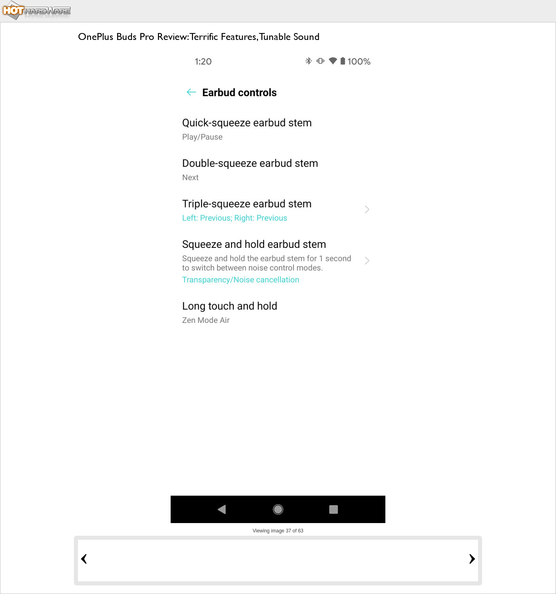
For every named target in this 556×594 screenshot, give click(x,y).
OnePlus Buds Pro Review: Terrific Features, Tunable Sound (199, 36)
